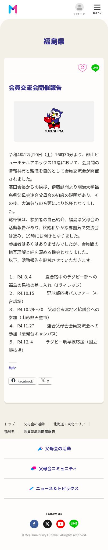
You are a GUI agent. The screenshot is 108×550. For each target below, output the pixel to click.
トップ (9, 423)
